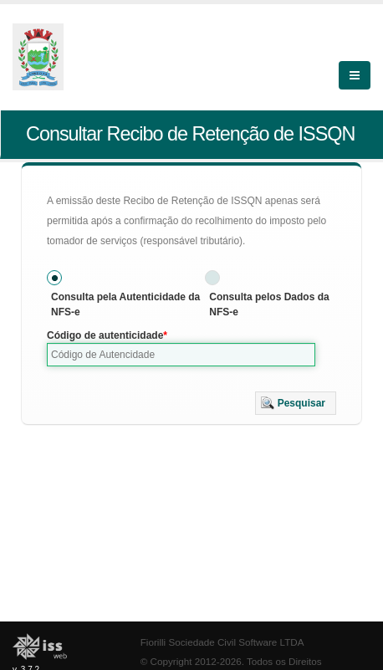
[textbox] (181, 354)
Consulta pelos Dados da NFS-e (269, 304)
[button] (295, 403)
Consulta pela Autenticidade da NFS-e (125, 304)
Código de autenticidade (105, 335)
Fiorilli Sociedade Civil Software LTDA (222, 642)
